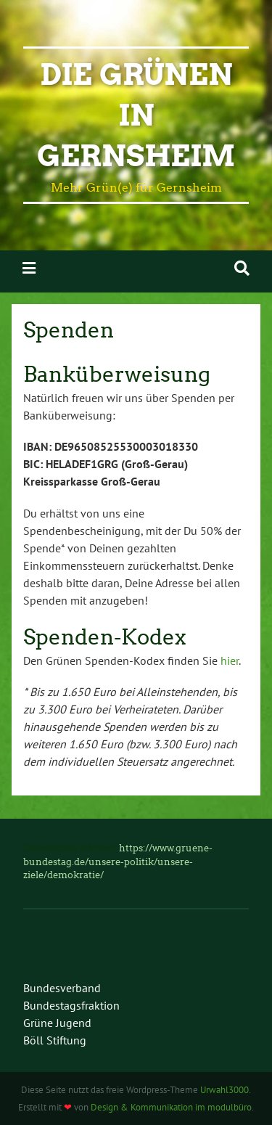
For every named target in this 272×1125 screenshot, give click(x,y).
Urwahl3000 (224, 1090)
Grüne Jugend (57, 1022)
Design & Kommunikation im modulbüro (171, 1107)
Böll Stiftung (54, 1040)
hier (230, 660)
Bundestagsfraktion (71, 1005)
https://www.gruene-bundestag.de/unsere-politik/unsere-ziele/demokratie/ (118, 861)
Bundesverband (62, 988)
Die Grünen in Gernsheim (136, 115)
